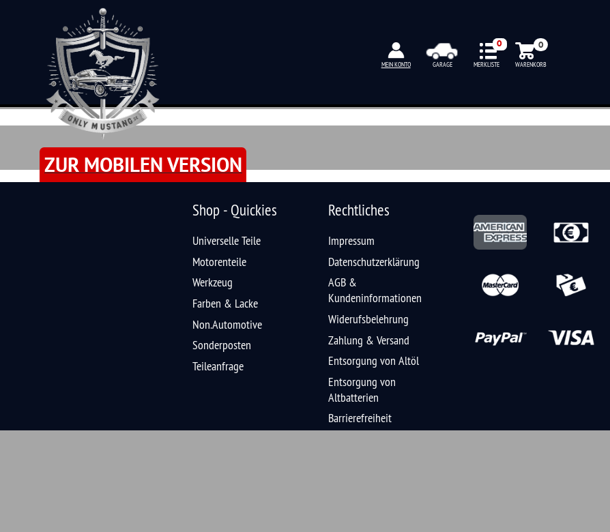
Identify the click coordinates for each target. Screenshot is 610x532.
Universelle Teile (226, 240)
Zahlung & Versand (368, 340)
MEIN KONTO (396, 64)
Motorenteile (219, 261)
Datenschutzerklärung (374, 261)
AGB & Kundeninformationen (375, 290)
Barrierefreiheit (360, 418)
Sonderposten (221, 345)
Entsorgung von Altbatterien (362, 389)
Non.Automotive (227, 324)
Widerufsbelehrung (368, 319)
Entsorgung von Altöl (373, 360)
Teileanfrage (218, 366)
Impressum (351, 240)
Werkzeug (212, 282)
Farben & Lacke (225, 303)
